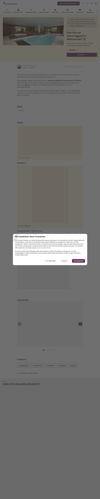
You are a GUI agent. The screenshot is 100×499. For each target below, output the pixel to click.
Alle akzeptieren (78, 261)
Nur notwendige (50, 261)
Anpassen (64, 261)
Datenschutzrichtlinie (43, 248)
